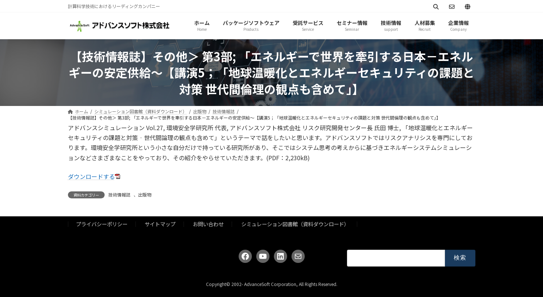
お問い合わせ (208, 224)
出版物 (144, 194)
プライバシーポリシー (101, 224)
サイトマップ (160, 224)
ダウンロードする (91, 176)
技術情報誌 (119, 194)
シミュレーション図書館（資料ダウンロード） (295, 224)
